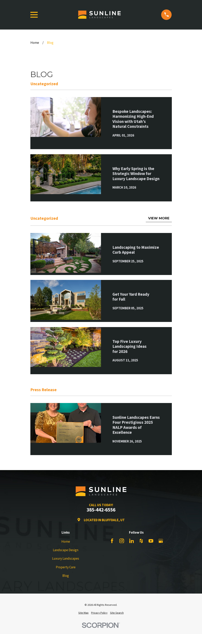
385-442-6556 (101, 509)
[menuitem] (83, 612)
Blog (65, 575)
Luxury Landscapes (65, 558)
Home (65, 541)
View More (158, 218)
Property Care (66, 567)
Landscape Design (65, 550)
